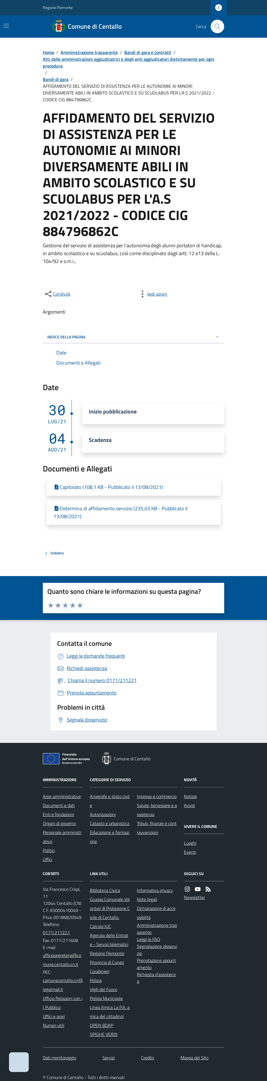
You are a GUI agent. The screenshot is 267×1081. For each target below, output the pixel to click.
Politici (49, 850)
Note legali (147, 899)
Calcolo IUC (100, 926)
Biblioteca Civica (105, 890)
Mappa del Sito (194, 1057)
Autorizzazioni (103, 814)
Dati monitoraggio (59, 1057)
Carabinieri (99, 971)
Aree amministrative (62, 796)
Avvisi (189, 805)
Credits (147, 1057)
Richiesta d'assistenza (156, 978)
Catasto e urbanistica (109, 823)
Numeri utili (53, 1025)
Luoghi (190, 843)
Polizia (96, 980)
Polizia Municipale (106, 998)
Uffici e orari (54, 1016)
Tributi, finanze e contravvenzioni (157, 828)
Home (48, 52)
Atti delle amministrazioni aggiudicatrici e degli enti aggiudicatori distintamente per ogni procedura (128, 62)
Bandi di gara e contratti (147, 52)
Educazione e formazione (109, 837)
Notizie (190, 796)
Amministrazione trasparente (89, 52)
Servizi (109, 1057)
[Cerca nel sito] (215, 26)
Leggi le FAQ (148, 939)
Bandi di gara (55, 79)
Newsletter (194, 897)
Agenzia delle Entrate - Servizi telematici (109, 940)
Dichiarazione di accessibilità (156, 913)
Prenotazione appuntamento (156, 964)
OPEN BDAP (101, 1025)
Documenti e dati (59, 805)
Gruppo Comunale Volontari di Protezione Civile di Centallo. (110, 908)
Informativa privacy (155, 890)
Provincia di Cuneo (107, 962)
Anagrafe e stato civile (110, 801)
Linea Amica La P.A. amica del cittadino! (110, 1012)
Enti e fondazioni (58, 814)
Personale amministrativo (62, 837)
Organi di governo (59, 823)
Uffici (47, 859)
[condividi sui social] (57, 293)
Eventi (190, 852)
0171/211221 (56, 932)
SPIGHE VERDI (103, 1034)
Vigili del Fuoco (103, 989)
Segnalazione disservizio (157, 950)
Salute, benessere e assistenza (157, 810)
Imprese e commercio (157, 796)
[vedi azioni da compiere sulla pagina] (152, 293)
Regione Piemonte (58, 7)
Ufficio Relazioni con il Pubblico (62, 1003)
